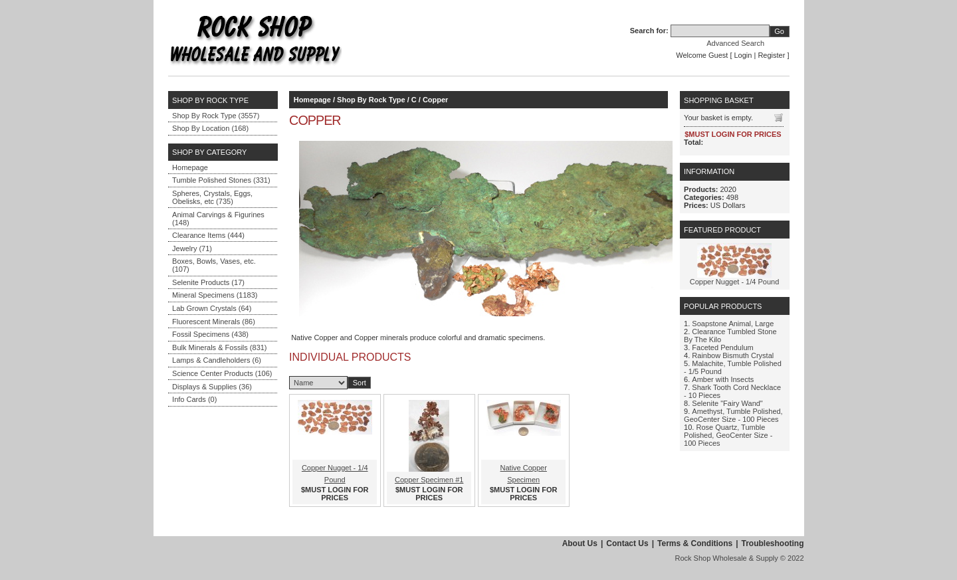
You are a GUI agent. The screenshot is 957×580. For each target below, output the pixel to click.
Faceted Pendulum (722, 347)
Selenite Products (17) (208, 282)
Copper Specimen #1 (429, 480)
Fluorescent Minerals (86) (213, 322)
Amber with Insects (723, 379)
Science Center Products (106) (222, 373)
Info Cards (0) (194, 399)
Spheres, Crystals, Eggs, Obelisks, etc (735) (212, 197)
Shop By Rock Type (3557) (215, 116)
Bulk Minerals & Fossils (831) (219, 347)
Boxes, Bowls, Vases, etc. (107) (214, 265)
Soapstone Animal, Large (733, 324)
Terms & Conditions (694, 543)
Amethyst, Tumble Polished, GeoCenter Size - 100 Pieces (733, 415)
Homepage (190, 167)
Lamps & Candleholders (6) (216, 360)
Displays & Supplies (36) (212, 387)
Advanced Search (735, 43)
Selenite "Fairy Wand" (727, 403)
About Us (579, 543)
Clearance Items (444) (208, 235)
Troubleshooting (773, 543)
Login (743, 55)
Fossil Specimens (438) (210, 334)
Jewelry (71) (192, 248)
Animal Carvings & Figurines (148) (218, 219)
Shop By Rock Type (371, 100)
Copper (436, 100)
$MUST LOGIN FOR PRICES (334, 494)
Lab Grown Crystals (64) (211, 308)
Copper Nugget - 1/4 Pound (735, 282)
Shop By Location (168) (210, 128)
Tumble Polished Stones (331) (221, 180)
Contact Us (627, 543)
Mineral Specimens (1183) (214, 295)
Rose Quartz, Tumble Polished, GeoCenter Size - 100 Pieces (728, 435)
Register (771, 55)
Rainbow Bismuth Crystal (733, 355)
